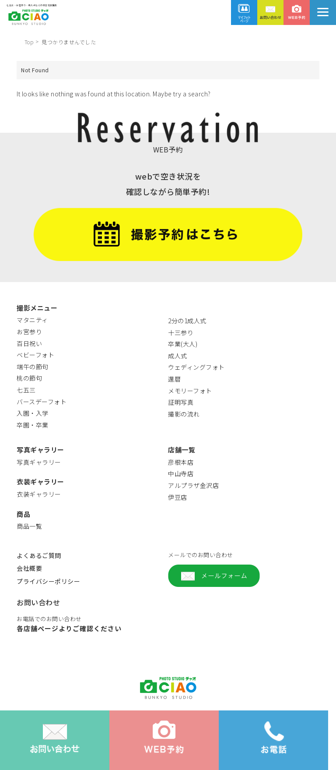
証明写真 (180, 402)
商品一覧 (29, 526)
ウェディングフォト (196, 367)
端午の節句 (33, 366)
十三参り (180, 332)
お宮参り (29, 331)
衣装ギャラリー (39, 494)
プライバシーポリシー (48, 581)
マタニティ (32, 319)
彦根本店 (180, 462)
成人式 (177, 355)
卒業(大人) (182, 343)
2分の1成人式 (187, 320)
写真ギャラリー (39, 462)
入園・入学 (33, 413)
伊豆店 (177, 497)
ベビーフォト (35, 354)
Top (29, 42)
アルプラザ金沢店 (193, 485)
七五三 (26, 389)
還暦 (174, 378)
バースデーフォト (41, 401)
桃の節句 (29, 378)
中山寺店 (180, 473)
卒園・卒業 (33, 424)
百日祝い (29, 343)
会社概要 (29, 568)
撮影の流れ (184, 414)
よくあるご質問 (39, 555)
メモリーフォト (190, 390)
